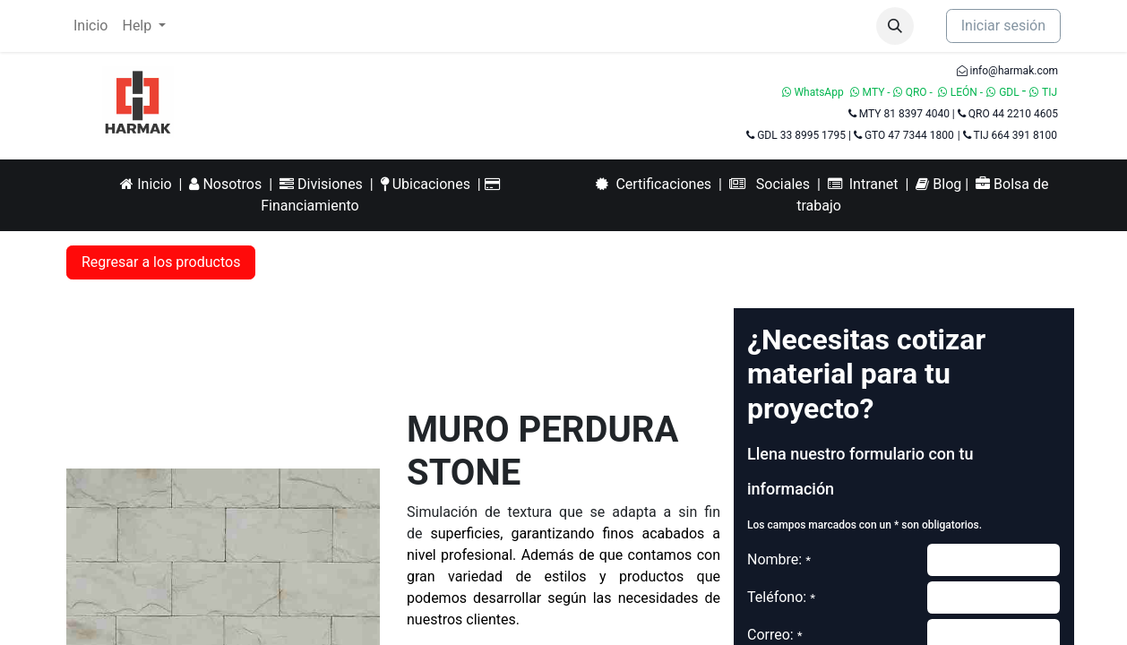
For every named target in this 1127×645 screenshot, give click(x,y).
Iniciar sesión (1003, 25)
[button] (895, 26)
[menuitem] (90, 26)
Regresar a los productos (161, 262)
